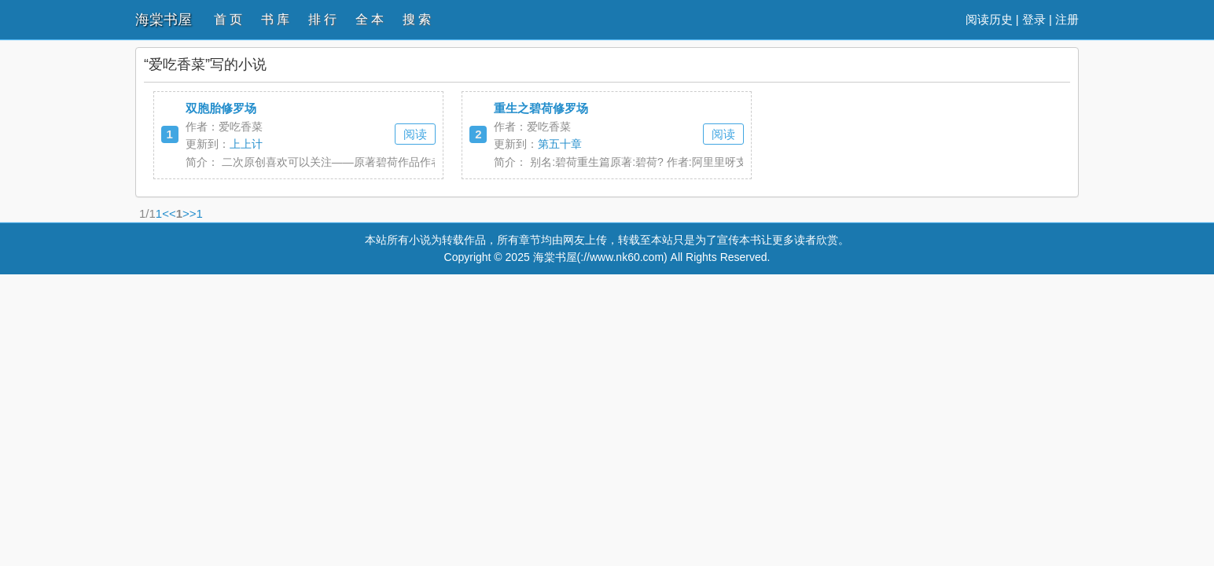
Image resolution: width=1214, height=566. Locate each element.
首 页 (228, 19)
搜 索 (417, 19)
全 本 (369, 19)
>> (189, 213)
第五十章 (560, 144)
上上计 (246, 144)
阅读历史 (989, 19)
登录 (1034, 19)
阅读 (415, 134)
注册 (1067, 19)
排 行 (322, 19)
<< (169, 213)
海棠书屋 (163, 20)
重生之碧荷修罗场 (541, 108)
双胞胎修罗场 (221, 108)
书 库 (275, 19)
